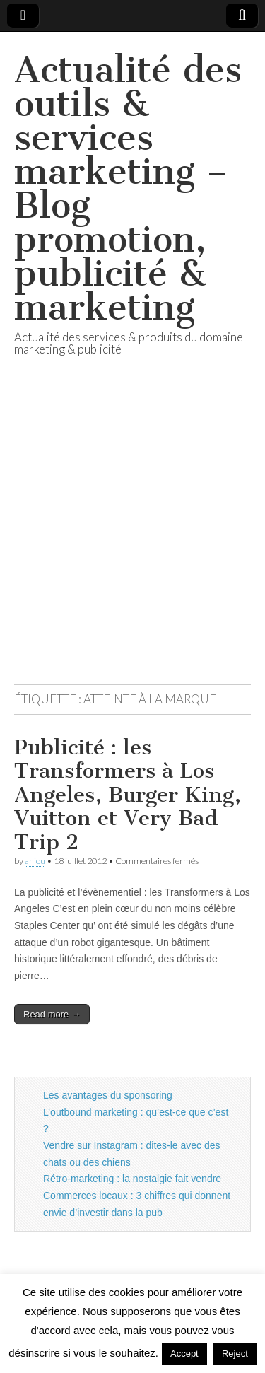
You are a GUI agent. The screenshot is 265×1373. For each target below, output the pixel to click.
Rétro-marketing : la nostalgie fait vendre (132, 1178)
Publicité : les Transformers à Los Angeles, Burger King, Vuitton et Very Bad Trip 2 (127, 795)
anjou (35, 860)
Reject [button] (235, 1353)
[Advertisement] (132, 537)
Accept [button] (184, 1353)
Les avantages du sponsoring (107, 1095)
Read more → (52, 1014)
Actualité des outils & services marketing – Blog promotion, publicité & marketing (128, 188)
